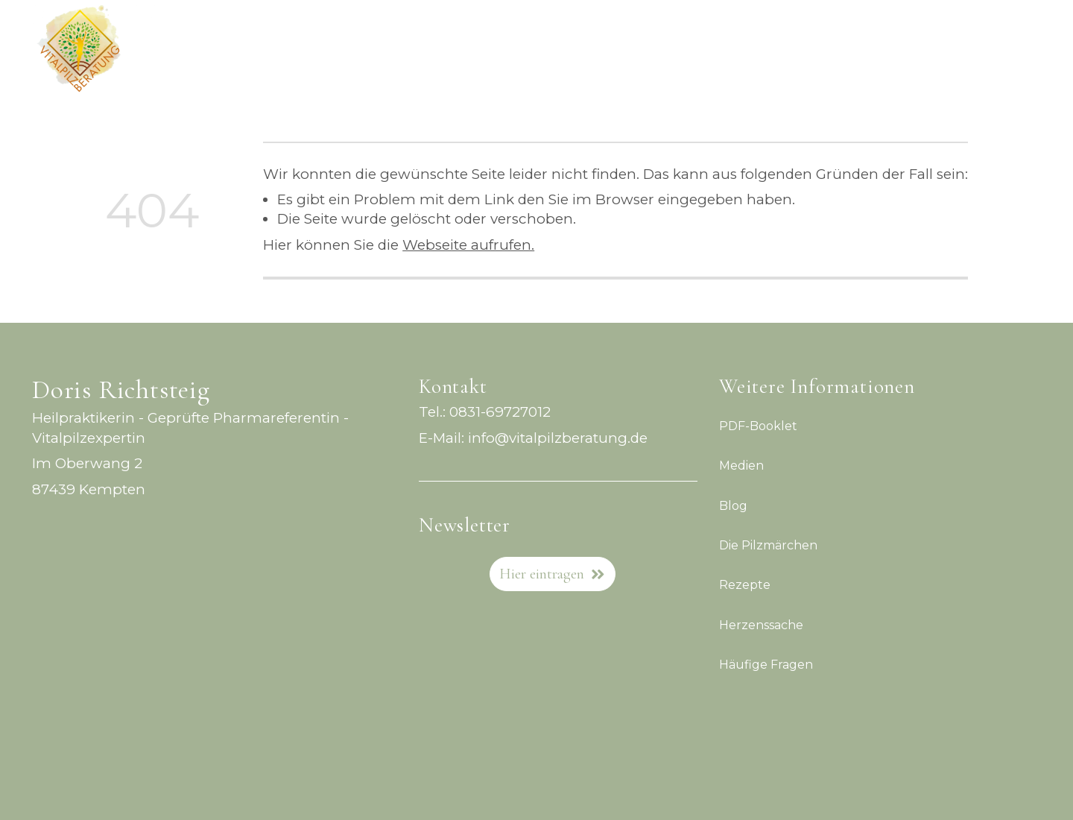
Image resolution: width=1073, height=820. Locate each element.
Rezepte (744, 585)
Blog (936, 40)
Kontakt (180, 59)
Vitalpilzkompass (259, 40)
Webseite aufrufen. (468, 244)
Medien (991, 40)
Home (174, 40)
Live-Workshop (775, 40)
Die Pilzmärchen (768, 544)
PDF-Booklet (758, 426)
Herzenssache (761, 624)
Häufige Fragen (766, 664)
